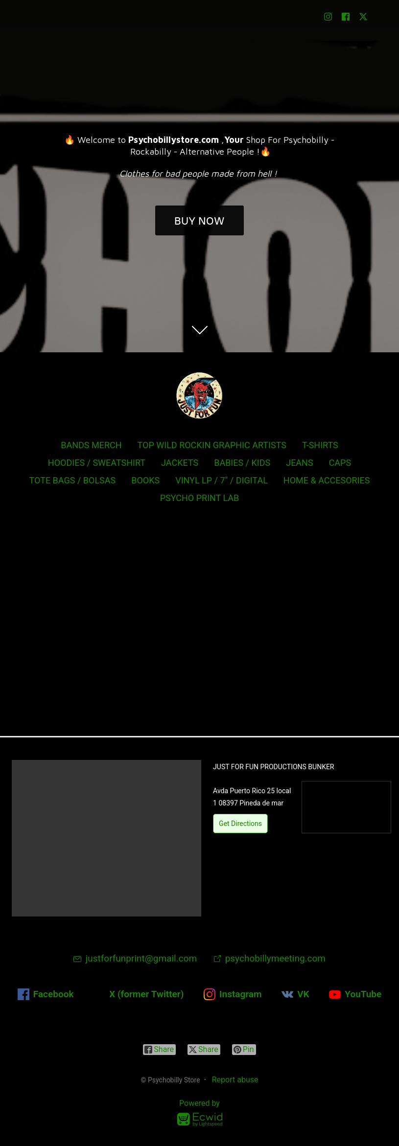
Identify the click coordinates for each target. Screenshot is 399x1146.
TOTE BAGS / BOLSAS (72, 480)
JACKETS (179, 463)
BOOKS (145, 480)
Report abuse (235, 1079)
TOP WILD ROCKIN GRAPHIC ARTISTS (212, 445)
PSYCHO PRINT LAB (199, 498)
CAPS (340, 463)
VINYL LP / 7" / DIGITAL (221, 480)
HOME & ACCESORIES (326, 480)
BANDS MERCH (91, 445)
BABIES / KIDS (242, 463)
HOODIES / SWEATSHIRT (96, 463)
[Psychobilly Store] (200, 395)
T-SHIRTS (320, 445)
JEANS (299, 463)
